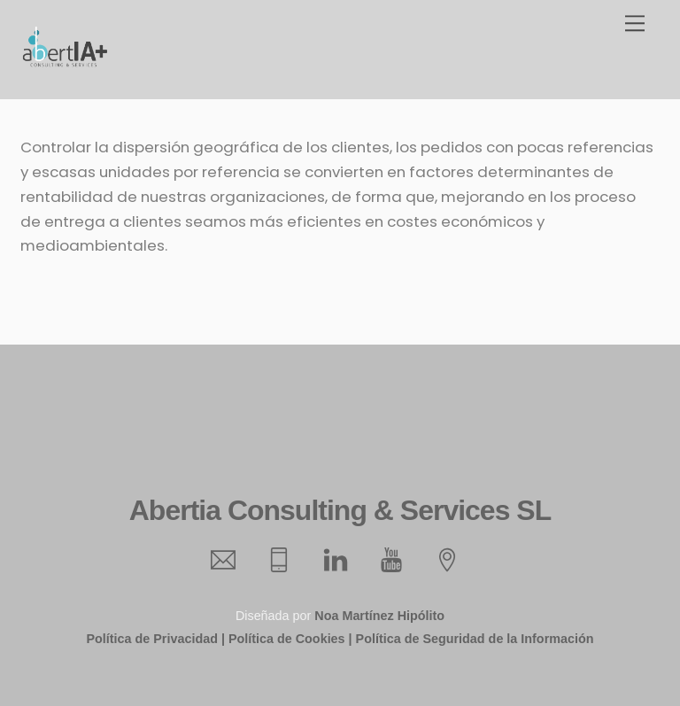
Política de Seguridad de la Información (475, 639)
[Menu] (635, 23)
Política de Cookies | (290, 639)
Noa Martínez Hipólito (379, 616)
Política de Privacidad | (155, 639)
